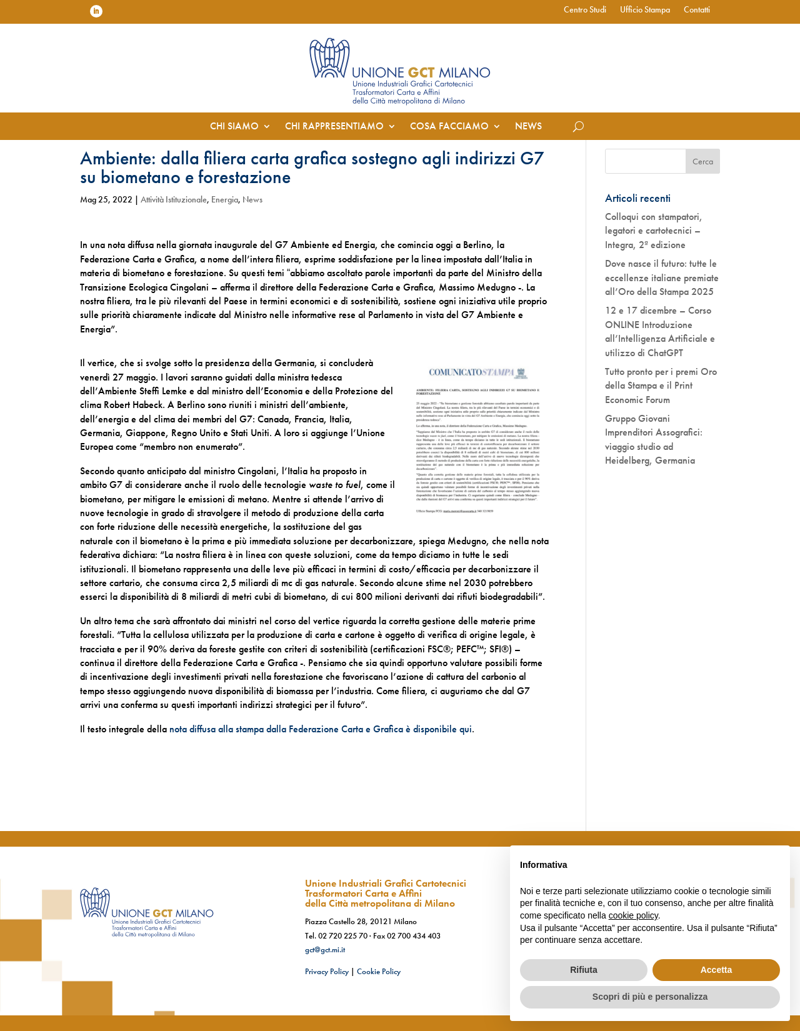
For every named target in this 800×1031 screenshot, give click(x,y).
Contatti (697, 10)
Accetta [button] (716, 970)
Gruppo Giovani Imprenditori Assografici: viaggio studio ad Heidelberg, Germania (653, 439)
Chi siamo (234, 127)
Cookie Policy (379, 971)
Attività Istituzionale (174, 199)
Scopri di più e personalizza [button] (650, 997)
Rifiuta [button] (584, 970)
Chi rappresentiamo (334, 127)
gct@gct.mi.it (325, 949)
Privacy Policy (327, 971)
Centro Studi (585, 10)
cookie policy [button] (633, 915)
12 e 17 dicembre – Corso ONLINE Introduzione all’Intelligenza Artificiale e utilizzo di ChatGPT (660, 331)
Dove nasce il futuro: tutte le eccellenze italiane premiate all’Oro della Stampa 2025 (662, 277)
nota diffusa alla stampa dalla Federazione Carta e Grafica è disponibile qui (320, 728)
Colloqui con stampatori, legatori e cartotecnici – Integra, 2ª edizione (653, 230)
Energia (224, 199)
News (528, 127)
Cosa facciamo (449, 127)
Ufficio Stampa (645, 10)
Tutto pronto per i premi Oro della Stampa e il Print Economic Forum (661, 385)
